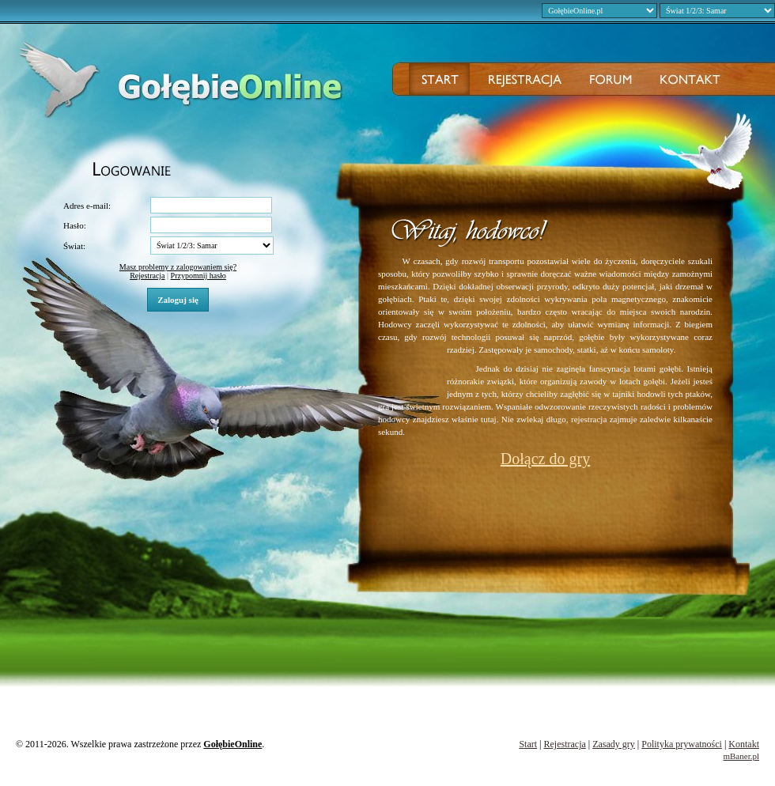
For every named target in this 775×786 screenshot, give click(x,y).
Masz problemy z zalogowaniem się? (177, 267)
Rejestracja (147, 275)
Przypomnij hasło (198, 275)
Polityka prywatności (681, 744)
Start (528, 744)
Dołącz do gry (545, 458)
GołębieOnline (232, 744)
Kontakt (743, 744)
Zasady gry (613, 744)
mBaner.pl (741, 756)
